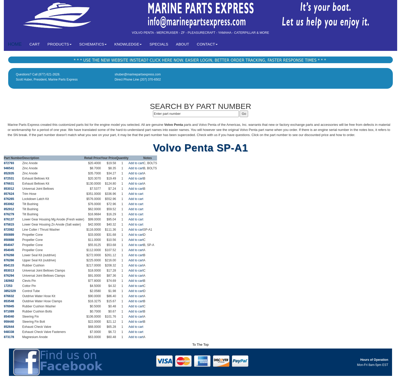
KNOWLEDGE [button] (128, 44)
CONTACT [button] (207, 44)
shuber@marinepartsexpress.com (138, 74)
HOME (15, 44)
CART (36, 43)
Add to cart (135, 163)
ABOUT (182, 44)
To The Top (200, 344)
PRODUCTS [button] (60, 44)
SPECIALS (158, 44)
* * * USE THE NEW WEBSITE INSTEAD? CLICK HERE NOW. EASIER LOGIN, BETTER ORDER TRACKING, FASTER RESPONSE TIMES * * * (200, 60)
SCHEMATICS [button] (93, 44)
